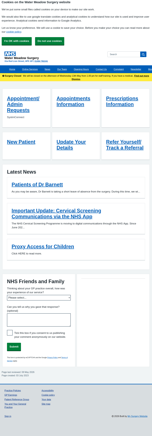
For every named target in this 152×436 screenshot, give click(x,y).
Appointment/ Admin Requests (23, 104)
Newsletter (136, 69)
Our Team (62, 69)
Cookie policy (48, 395)
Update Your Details (71, 144)
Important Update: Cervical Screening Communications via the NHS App (56, 213)
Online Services (30, 69)
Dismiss (76, 79)
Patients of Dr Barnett (37, 184)
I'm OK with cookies (16, 41)
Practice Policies (12, 390)
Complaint (119, 69)
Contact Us (101, 69)
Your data (46, 399)
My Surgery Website (138, 416)
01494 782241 (41, 61)
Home (12, 69)
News (47, 69)
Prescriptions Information (122, 101)
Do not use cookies (50, 41)
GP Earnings (10, 395)
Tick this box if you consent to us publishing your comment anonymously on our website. (40, 335)
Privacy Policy (52, 357)
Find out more (141, 76)
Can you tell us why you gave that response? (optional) (33, 309)
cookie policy (13, 31)
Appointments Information (73, 101)
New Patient (21, 141)
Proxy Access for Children (43, 246)
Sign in (7, 416)
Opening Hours (81, 69)
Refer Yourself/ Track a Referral (124, 144)
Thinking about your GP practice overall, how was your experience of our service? (36, 290)
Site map (46, 404)
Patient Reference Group (16, 399)
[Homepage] (54, 55)
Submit (14, 346)
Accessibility (48, 390)
